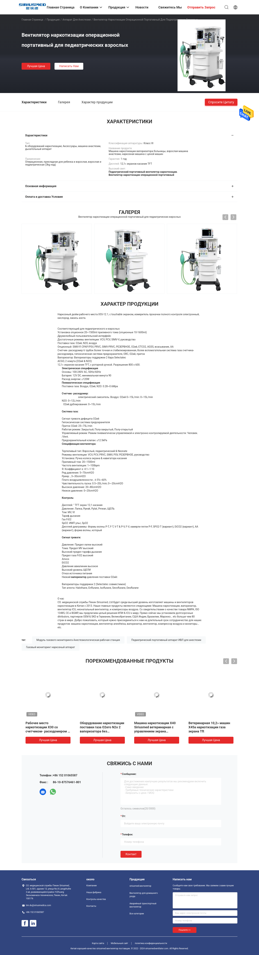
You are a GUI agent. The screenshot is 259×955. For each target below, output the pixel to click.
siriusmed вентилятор (140, 886)
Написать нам (69, 66)
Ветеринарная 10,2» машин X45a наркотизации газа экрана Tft (209, 727)
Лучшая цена (36, 66)
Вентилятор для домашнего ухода (144, 895)
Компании (91, 885)
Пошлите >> (184, 930)
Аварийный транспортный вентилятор (143, 905)
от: (124, 816)
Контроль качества (96, 899)
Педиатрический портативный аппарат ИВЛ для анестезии (166, 640)
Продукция (53, 19)
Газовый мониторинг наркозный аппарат (50, 647)
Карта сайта (98, 943)
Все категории (137, 913)
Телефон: (127, 834)
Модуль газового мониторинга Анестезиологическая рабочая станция (78, 640)
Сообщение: (129, 774)
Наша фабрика (93, 892)
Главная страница (32, 19)
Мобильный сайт (119, 943)
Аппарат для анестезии (76, 19)
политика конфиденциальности (151, 943)
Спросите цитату (221, 102)
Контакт (131, 854)
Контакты (91, 906)
